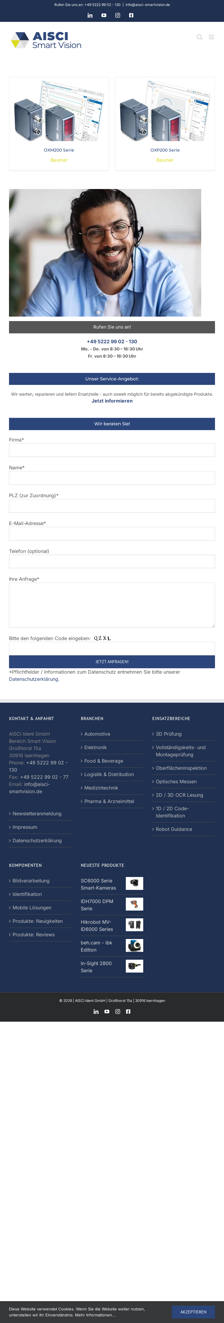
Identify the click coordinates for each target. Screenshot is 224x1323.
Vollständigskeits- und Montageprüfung (181, 750)
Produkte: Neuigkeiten (38, 921)
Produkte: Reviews (34, 935)
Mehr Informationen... (95, 1315)
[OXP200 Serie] (165, 81)
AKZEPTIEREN (193, 1312)
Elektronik (95, 747)
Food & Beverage (103, 761)
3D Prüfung (169, 734)
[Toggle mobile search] (200, 37)
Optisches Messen (176, 781)
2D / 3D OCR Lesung (179, 795)
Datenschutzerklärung (33, 679)
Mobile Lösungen (32, 908)
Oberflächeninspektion (181, 768)
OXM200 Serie (59, 150)
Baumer (59, 160)
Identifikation (27, 894)
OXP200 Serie (165, 150)
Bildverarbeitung (31, 881)
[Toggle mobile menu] (212, 37)
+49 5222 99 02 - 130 (112, 341)
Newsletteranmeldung (37, 814)
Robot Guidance (174, 829)
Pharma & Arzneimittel (109, 801)
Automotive (97, 734)
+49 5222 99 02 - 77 (44, 777)
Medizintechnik (101, 788)
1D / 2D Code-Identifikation (172, 812)
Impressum (25, 827)
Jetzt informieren (112, 401)
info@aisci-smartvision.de (148, 4)
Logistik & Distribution (109, 774)
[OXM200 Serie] (59, 81)
